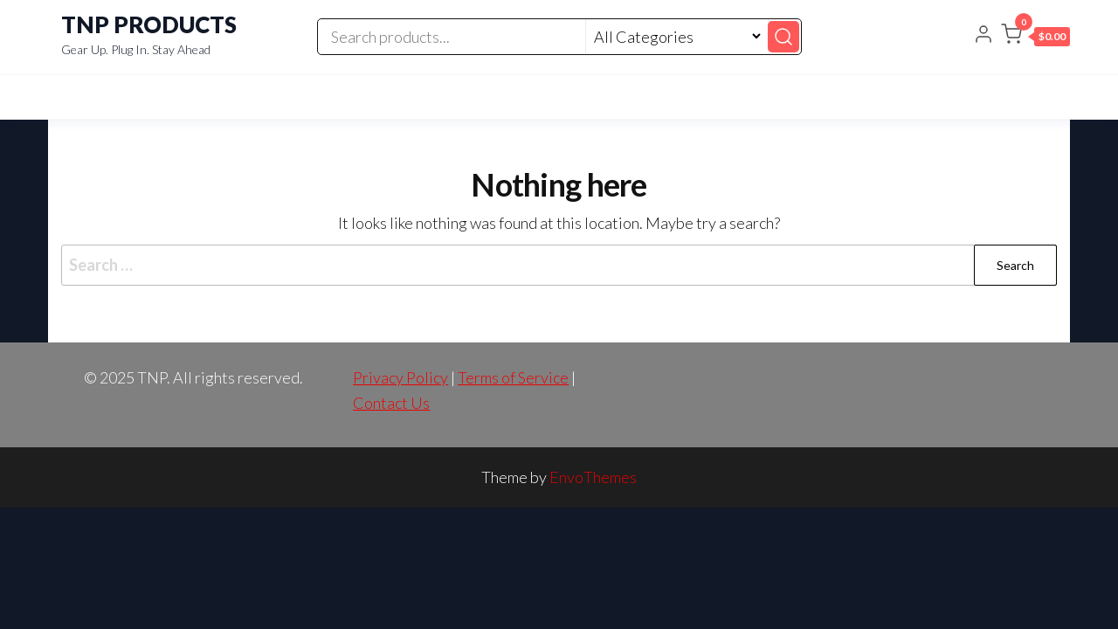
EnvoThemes (593, 477)
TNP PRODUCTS (149, 24)
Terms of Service (513, 377)
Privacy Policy (400, 377)
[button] (1035, 38)
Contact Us (391, 402)
